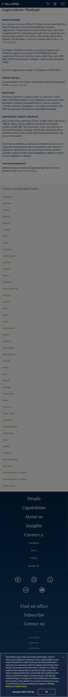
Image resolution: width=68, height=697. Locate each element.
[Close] (64, 657)
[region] (34, 675)
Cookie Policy (21, 686)
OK (46, 692)
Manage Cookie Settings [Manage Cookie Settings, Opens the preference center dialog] (23, 692)
